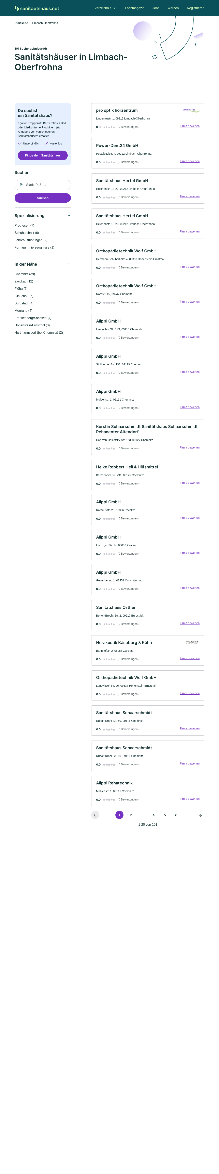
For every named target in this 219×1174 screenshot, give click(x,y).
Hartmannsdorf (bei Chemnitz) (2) (39, 332)
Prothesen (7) (24, 225)
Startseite (21, 23)
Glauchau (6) (24, 296)
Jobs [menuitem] (155, 8)
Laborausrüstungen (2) (31, 240)
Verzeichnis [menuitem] (102, 8)
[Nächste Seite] (200, 820)
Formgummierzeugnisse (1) (34, 247)
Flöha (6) (21, 289)
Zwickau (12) (24, 281)
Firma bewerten (189, 126)
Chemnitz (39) (25, 274)
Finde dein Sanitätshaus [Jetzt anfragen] (43, 156)
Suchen (43, 198)
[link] (147, 118)
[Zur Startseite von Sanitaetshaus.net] (37, 8)
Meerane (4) (23, 311)
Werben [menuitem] (173, 8)
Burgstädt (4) (24, 303)
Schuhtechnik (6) (27, 233)
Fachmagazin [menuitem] (134, 8)
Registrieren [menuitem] (195, 8)
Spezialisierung (30, 215)
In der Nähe (26, 264)
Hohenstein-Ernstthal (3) (32, 325)
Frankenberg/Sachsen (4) (33, 318)
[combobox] (43, 185)
